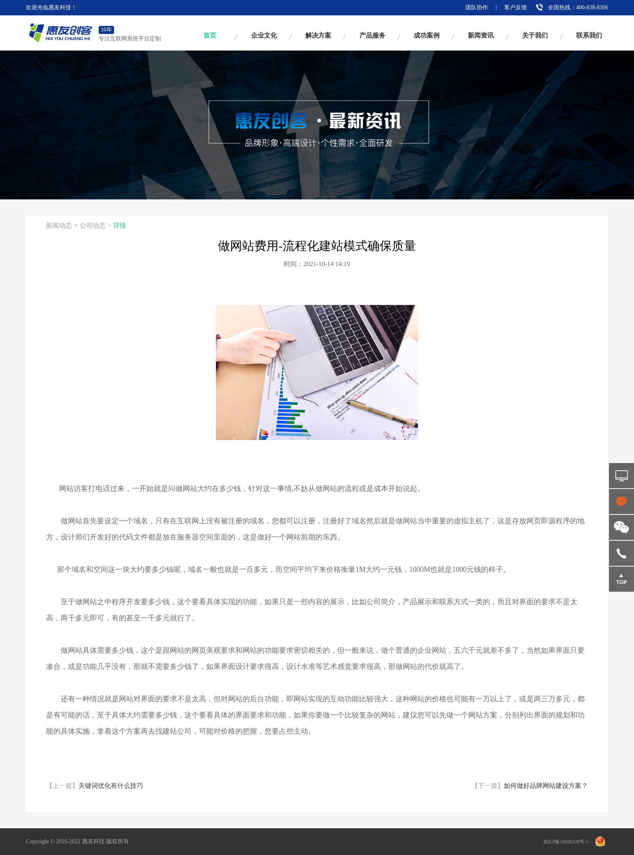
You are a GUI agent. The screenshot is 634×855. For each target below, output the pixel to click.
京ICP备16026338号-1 (566, 841)
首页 (209, 35)
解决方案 (318, 35)
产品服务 (372, 35)
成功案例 (427, 35)
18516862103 (621, 553)
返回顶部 (621, 579)
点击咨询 (621, 501)
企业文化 (264, 35)
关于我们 (535, 35)
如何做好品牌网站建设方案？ (529, 785)
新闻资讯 (481, 35)
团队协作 (476, 7)
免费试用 (621, 475)
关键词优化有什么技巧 (94, 785)
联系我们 (589, 35)
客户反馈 (515, 7)
